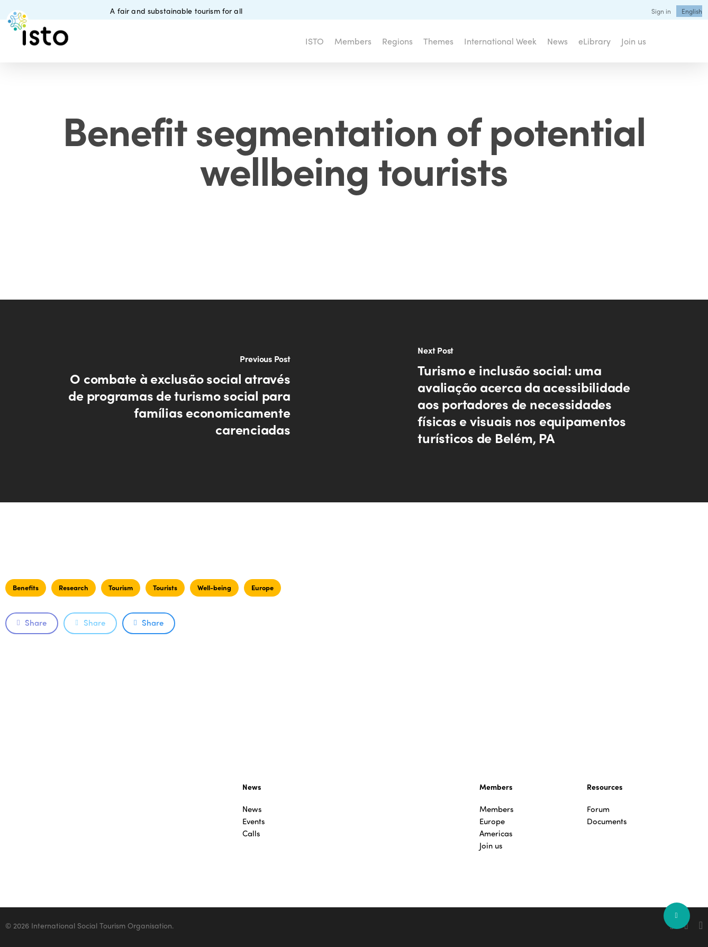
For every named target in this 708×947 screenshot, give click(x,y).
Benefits (26, 587)
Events (253, 821)
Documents (607, 821)
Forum (598, 809)
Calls (251, 833)
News (252, 809)
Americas (496, 833)
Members (496, 809)
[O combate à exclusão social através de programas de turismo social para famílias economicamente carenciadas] (177, 401)
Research (73, 587)
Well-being (214, 587)
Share (32, 622)
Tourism (120, 587)
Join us (491, 846)
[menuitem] (692, 11)
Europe (262, 587)
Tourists (165, 587)
